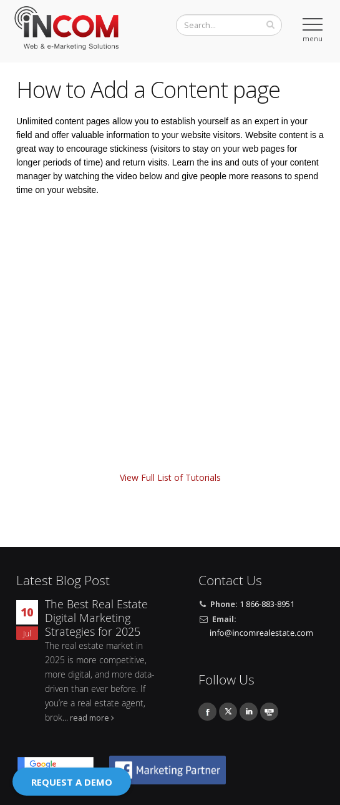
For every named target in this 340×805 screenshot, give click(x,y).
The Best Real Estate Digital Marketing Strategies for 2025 (96, 618)
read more (89, 718)
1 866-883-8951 (267, 604)
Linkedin (249, 712)
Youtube (269, 712)
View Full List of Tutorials (170, 477)
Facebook (207, 712)
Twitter (228, 712)
